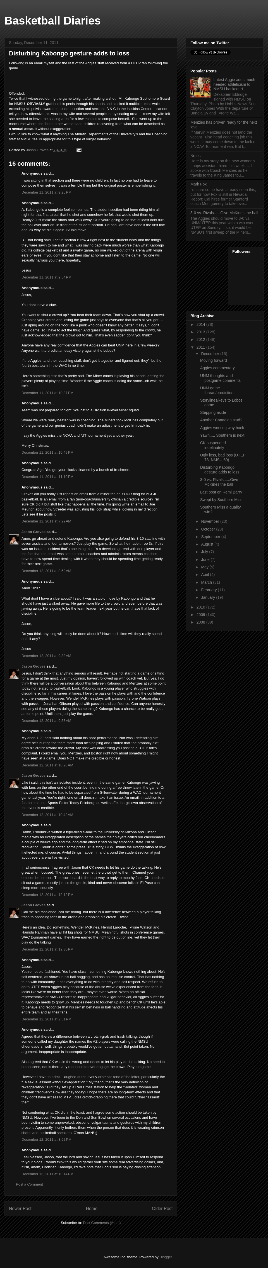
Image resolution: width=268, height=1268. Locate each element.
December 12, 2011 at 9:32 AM (46, 656)
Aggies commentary (217, 368)
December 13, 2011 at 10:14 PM (47, 1174)
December (210, 353)
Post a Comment (29, 1184)
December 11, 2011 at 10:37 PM (47, 393)
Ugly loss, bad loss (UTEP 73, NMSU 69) (222, 457)
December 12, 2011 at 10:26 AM (47, 765)
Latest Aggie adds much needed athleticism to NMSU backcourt (234, 84)
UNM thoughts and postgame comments (220, 378)
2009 (201, 614)
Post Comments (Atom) (102, 1223)
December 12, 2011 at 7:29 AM (46, 521)
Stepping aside (213, 412)
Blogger (165, 1257)
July (205, 551)
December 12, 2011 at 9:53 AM (46, 721)
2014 (201, 324)
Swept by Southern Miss (221, 499)
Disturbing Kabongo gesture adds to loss (219, 469)
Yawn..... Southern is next (222, 435)
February (209, 590)
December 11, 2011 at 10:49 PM (47, 452)
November (210, 521)
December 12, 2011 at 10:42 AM (47, 815)
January (208, 597)
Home (92, 1208)
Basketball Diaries (52, 20)
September (211, 536)
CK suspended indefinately (213, 445)
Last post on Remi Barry (221, 492)
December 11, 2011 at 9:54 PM (46, 277)
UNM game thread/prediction (216, 390)
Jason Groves (33, 532)
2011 (201, 347)
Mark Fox (198, 184)
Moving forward (213, 360)
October (208, 529)
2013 (201, 332)
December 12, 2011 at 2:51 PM (46, 1019)
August (207, 544)
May (205, 567)
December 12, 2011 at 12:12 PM (47, 895)
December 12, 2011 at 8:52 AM (46, 571)
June (205, 559)
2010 (201, 607)
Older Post (162, 1208)
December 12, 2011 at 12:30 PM (47, 949)
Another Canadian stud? (221, 420)
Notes (195, 155)
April (205, 574)
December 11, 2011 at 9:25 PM (46, 192)
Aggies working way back (222, 428)
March (207, 582)
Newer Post (20, 1208)
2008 (201, 622)
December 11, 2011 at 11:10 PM (47, 477)
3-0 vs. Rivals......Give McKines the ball (224, 213)
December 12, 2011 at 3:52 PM (46, 1139)
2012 (201, 339)
